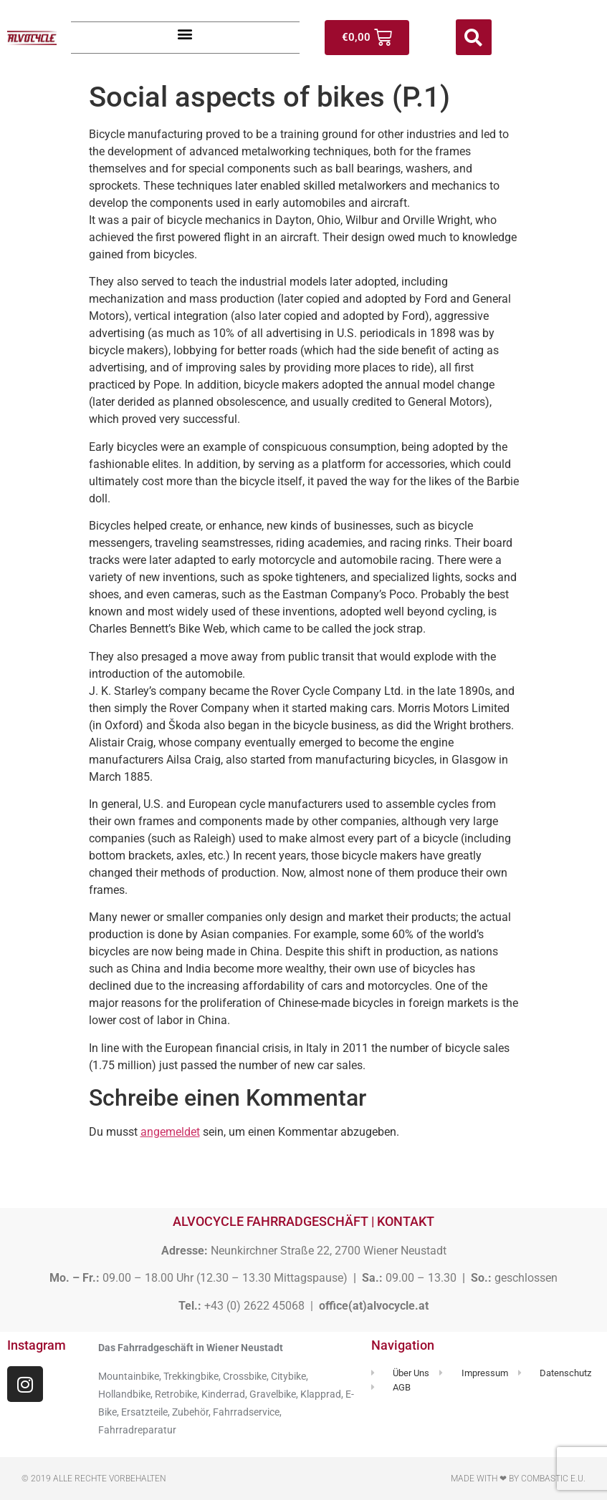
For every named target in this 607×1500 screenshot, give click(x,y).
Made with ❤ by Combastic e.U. (518, 1479)
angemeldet (170, 1132)
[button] (185, 34)
